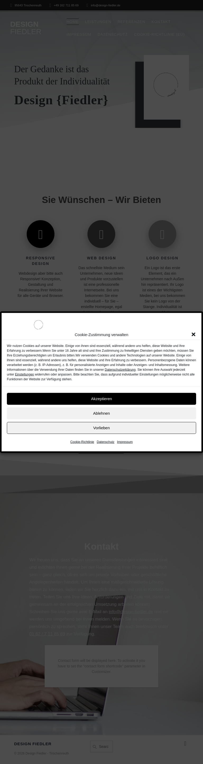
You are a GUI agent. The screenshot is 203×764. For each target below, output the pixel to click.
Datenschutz (105, 442)
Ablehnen (101, 413)
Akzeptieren (101, 398)
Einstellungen (24, 374)
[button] (193, 334)
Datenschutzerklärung (120, 369)
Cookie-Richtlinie (82, 442)
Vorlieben (101, 428)
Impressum (125, 442)
